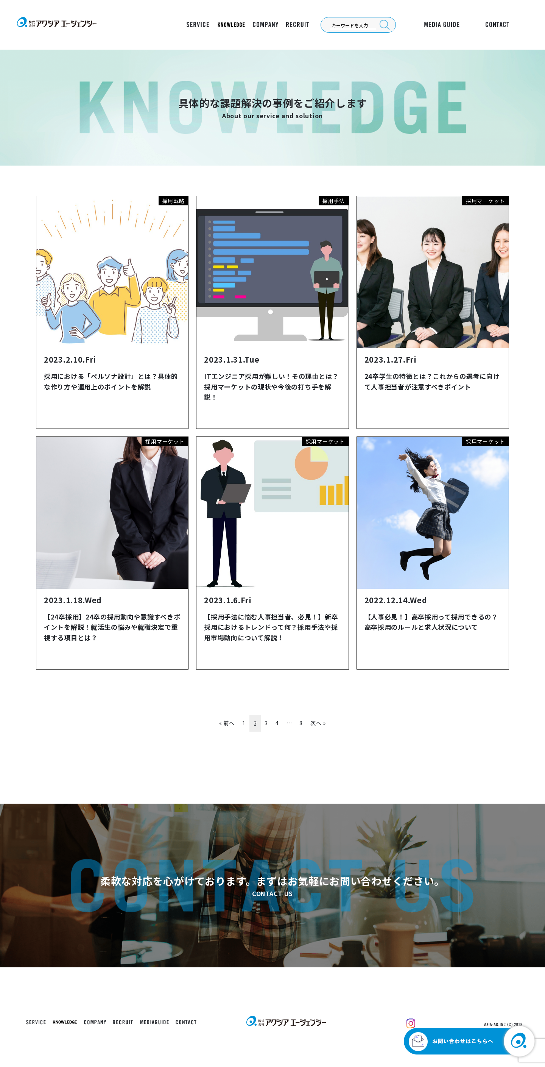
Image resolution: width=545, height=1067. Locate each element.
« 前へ (227, 723)
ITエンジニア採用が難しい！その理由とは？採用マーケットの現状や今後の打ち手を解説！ (271, 386)
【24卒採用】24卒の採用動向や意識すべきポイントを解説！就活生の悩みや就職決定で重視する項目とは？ (112, 627)
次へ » (318, 723)
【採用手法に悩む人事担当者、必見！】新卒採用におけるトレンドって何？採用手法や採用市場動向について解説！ (271, 627)
